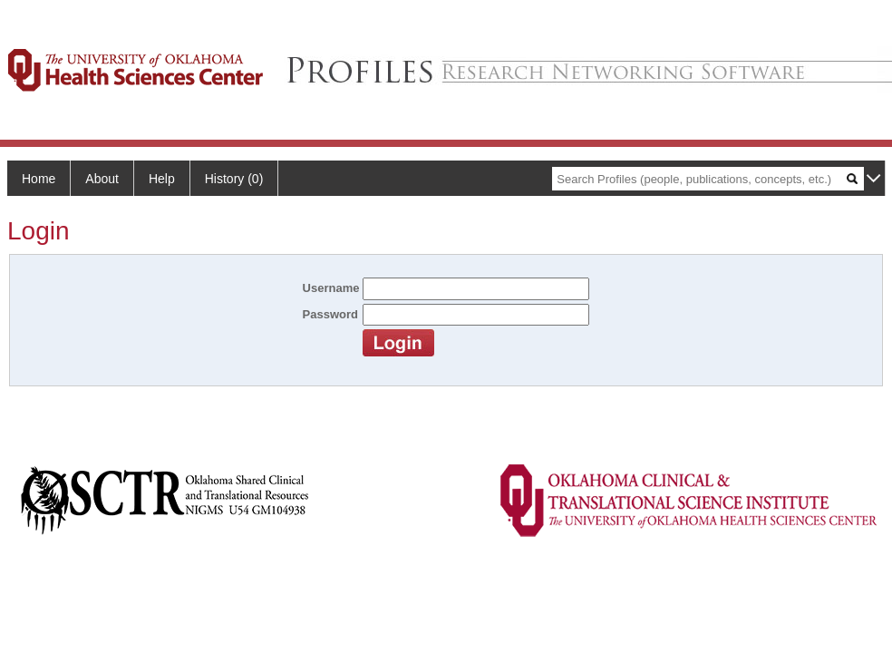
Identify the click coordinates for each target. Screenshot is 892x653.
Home (38, 178)
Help (162, 178)
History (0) (234, 178)
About (102, 178)
